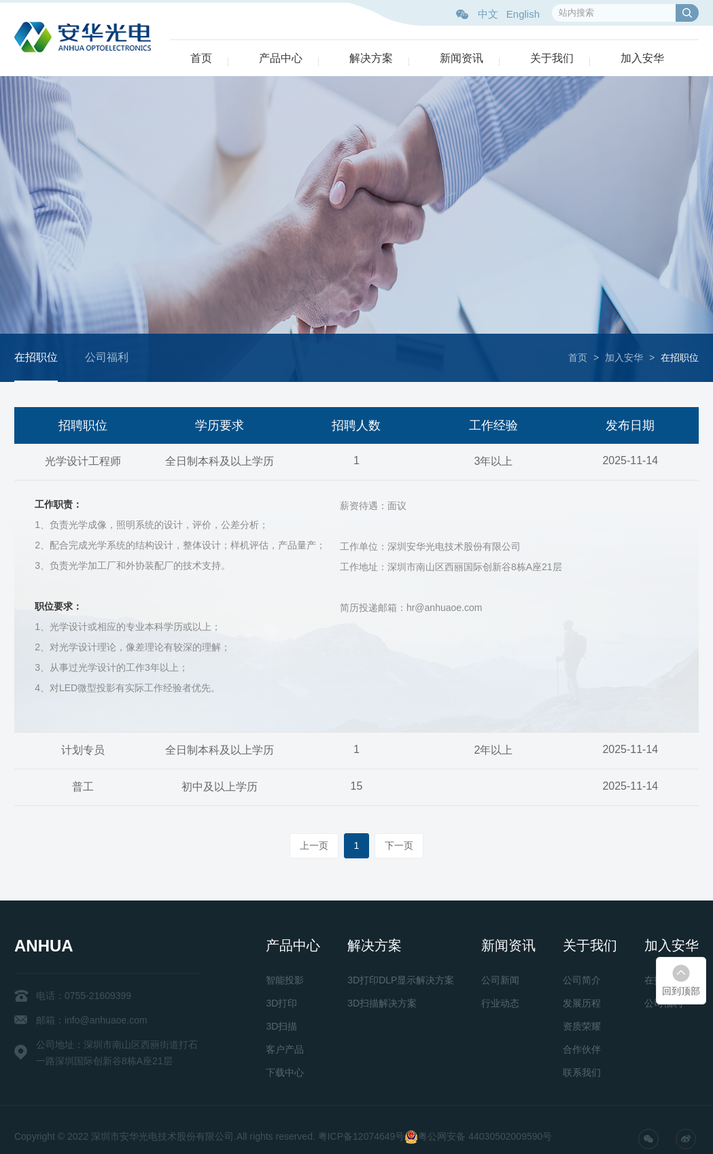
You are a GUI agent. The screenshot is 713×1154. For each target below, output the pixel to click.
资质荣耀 (582, 1026)
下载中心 (285, 1072)
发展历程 (582, 1003)
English (523, 14)
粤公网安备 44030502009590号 (485, 1136)
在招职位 (36, 357)
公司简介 (582, 980)
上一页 (314, 845)
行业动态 (500, 1003)
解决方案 (371, 58)
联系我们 (582, 1072)
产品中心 (280, 58)
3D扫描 (281, 1026)
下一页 (399, 845)
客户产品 (285, 1049)
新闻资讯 (461, 58)
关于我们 (552, 58)
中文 (488, 14)
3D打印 (281, 1003)
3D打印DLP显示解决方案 (400, 980)
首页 (201, 58)
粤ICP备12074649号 (361, 1136)
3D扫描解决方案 (382, 1003)
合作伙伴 (582, 1049)
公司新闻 (500, 980)
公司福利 (106, 357)
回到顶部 (681, 990)
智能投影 (285, 980)
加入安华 (642, 58)
